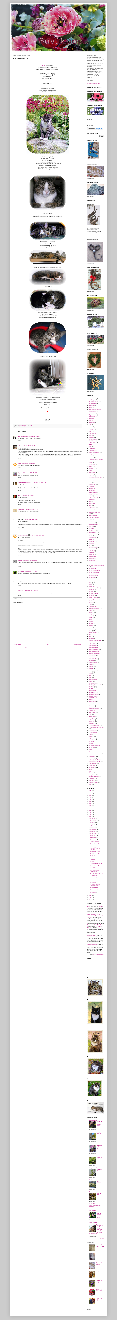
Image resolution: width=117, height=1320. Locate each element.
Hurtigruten (91, 437)
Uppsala (91, 751)
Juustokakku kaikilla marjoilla (96, 459)
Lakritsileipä (92, 522)
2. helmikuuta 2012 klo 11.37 (28, 495)
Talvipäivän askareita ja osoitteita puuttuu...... (96, 885)
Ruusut (90, 677)
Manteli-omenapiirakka (94, 570)
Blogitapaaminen (93, 415)
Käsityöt (91, 521)
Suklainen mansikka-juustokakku (94, 697)
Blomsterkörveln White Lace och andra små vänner (100, 1214)
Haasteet (91, 426)
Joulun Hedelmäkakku (94, 452)
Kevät (90, 482)
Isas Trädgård (92, 1210)
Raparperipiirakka (93, 662)
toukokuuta (93, 833)
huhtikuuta (93, 835)
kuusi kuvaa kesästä (94, 517)
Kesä (90, 474)
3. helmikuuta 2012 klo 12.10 (30, 560)
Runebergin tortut (93, 670)
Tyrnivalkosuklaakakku (94, 745)
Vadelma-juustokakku (94, 760)
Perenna (91, 625)
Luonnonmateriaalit (93, 547)
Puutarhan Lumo (93, 1180)
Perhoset (91, 627)
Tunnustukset (92, 740)
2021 (90, 797)
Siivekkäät (92, 856)
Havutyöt (91, 435)
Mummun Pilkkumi (93, 593)
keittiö (90, 470)
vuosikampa (92, 778)
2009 (90, 899)
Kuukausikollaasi (93, 515)
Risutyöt (91, 668)
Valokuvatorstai (92, 767)
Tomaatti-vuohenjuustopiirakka (96, 727)
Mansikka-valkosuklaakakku (96, 562)
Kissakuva (20, 590)
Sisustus (91, 688)
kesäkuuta (93, 831)
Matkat (90, 582)
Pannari (91, 617)
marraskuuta (93, 820)
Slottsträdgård (92, 692)
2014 (90, 812)
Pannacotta (92, 616)
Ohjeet (90, 610)
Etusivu (47, 644)
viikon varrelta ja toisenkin (94, 937)
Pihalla (90, 630)
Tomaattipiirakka (93, 732)
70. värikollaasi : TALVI (95, 853)
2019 (90, 801)
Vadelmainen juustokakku (95, 761)
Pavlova (91, 621)
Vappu (90, 769)
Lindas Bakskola (93, 1204)
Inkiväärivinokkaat (93, 439)
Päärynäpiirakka (93, 658)
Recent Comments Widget (98, 954)
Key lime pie (92, 488)
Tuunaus (91, 743)
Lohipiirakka (92, 541)
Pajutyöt (91, 614)
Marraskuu (91, 581)
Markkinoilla (92, 579)
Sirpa (19, 495)
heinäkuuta (93, 829)
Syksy (90, 703)
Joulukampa (92, 448)
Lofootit (91, 539)
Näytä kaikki (101, 1238)
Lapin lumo (91, 526)
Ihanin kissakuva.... (94, 887)
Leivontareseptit (93, 532)
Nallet (90, 604)
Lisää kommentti (18, 599)
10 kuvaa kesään (93, 398)
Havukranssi (92, 428)
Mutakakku (91, 602)
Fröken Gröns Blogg (94, 1132)
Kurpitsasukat (92, 507)
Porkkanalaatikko (93, 645)
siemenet (91, 681)
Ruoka (90, 672)
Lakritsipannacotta (93, 524)
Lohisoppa (91, 543)
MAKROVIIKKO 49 (94, 841)
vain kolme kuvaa (93, 763)
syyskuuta (93, 825)
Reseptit (91, 666)
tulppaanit (91, 736)
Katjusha (20, 560)
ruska (90, 675)
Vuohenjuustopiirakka (94, 776)
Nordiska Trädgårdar (94, 608)
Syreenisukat (92, 705)
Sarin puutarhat (93, 1120)
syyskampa (91, 706)
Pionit (90, 634)
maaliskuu (91, 552)
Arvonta (91, 407)
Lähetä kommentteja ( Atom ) (23, 647)
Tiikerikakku (92, 723)
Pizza (90, 636)
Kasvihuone (92, 468)
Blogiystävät (92, 416)
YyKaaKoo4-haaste (93, 782)
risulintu (100, 906)
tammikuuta (93, 892)
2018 (90, 803)
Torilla (90, 734)
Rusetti (90, 673)
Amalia (19, 463)
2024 (90, 791)
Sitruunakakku (92, 690)
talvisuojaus (92, 718)
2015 (90, 810)
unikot (90, 749)
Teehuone (91, 720)
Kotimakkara (92, 503)
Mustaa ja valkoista (93, 597)
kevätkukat (91, 486)
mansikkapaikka (93, 568)
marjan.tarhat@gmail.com (93, 83)
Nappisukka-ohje (93, 606)
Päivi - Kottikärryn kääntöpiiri (94, 914)
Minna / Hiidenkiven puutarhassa (95, 925)
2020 (90, 799)
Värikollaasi (92, 780)
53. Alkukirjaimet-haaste (96, 844)
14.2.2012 (92, 868)
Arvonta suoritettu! (94, 890)
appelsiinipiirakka (93, 403)
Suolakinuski (92, 699)
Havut (90, 431)
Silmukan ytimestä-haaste (95, 685)
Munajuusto (92, 595)
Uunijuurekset (92, 756)
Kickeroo (92, 861)
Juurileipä (91, 457)
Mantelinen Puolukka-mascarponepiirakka (94, 574)
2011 (90, 895)
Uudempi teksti (17, 644)
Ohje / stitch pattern (99, 1263)
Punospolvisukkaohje (94, 651)
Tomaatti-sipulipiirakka (94, 725)
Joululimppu (92, 450)
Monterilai (91, 591)
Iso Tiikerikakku (92, 443)
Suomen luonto (92, 701)
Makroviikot (92, 558)
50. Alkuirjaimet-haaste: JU (96, 873)
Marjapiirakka (92, 577)
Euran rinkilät (92, 422)
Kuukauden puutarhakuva (95, 509)
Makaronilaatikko (93, 556)
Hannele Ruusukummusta (24, 482)
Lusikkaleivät (92, 551)
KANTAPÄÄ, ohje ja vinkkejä (95, 849)
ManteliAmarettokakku (94, 572)
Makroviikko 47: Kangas (96, 863)
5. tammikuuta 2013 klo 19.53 (31, 590)
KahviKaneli (21, 509)
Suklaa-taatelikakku (93, 694)
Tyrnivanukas (92, 747)
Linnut (90, 536)
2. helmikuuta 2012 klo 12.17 (31, 509)
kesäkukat (91, 476)
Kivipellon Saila (91, 935)
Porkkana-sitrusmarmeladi (95, 640)
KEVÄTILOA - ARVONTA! (99, 1290)
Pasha (90, 619)
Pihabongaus (92, 629)
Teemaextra (92, 721)
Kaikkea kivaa (92, 464)
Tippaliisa (20, 472)
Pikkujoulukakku (93, 632)
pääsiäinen (91, 660)
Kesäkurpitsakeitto (93, 481)
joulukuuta (93, 818)
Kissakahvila (92, 490)
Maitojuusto (92, 554)
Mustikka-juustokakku (94, 599)
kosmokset (91, 499)
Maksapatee (92, 560)
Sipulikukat (91, 687)
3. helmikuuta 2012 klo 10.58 (30, 519)
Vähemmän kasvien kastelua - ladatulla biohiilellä (99, 1124)
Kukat (90, 505)
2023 (90, 793)
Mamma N (20, 571)
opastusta (91, 612)
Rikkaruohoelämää (94, 1156)
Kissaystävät (22, 426)
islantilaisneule (92, 441)
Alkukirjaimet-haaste (94, 401)
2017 (90, 806)
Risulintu (98, 1254)
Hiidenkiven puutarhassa (95, 1144)
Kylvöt (90, 519)
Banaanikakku (92, 411)
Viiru (90, 771)
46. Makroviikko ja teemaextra (94, 870)
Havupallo (91, 429)
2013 (90, 814)
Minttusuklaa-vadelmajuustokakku (94, 587)
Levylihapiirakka (93, 534)
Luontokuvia (92, 549)
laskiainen (91, 528)
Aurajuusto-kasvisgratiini (95, 409)
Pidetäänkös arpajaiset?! (99, 1281)
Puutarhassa (92, 657)
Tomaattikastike (93, 730)
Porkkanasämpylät (93, 647)
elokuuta (92, 827)
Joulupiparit (92, 454)
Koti (90, 501)
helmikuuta (93, 840)
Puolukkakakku (92, 655)
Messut (91, 584)
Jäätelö (91, 463)
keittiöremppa (92, 472)
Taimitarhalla (92, 712)
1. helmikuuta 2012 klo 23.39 (28, 446)
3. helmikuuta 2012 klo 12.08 (37, 535)
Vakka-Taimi (92, 765)
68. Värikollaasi (93, 875)
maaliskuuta (93, 837)
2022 (90, 795)
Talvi (90, 714)
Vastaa (19, 440)
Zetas (90, 784)
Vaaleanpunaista (94, 877)
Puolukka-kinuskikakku (94, 653)
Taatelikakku (92, 710)
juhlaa (90, 456)
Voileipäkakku (92, 775)
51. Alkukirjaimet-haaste (96, 865)
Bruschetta (91, 418)
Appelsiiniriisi (92, 405)
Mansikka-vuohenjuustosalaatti (96, 565)
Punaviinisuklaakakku (94, 649)
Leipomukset (92, 530)
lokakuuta (92, 822)
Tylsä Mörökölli (22, 436)
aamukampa (92, 400)
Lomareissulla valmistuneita (96, 880)
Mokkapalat (92, 589)
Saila (19, 446)
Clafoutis (91, 420)
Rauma (91, 664)
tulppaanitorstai (92, 738)
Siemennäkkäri (92, 683)
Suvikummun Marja (23, 535)
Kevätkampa (92, 484)
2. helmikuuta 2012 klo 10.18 (39, 482)
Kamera (91, 466)
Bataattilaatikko (92, 413)
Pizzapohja (91, 638)
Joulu (90, 446)
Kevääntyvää (93, 846)
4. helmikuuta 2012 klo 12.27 (30, 571)
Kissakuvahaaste (93, 492)
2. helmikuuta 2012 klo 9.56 (30, 472)
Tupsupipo (91, 741)
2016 (90, 808)
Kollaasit (91, 496)
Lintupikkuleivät (92, 537)
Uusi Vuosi (91, 758)
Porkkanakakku (92, 644)
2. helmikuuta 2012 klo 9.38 (28, 463)
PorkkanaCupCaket (93, 642)
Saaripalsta (92, 1192)
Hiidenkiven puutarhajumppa (100, 1147)
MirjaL (88, 906)
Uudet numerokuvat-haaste (95, 753)
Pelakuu (91, 623)
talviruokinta (92, 716)
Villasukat (91, 773)
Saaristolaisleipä (93, 679)
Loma (90, 545)
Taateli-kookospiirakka (94, 708)
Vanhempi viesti (77, 644)
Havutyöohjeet (92, 433)
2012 (90, 816)
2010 (90, 897)
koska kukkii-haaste (94, 497)
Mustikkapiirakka (93, 601)
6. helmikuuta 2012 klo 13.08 (30, 581)
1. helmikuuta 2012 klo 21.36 (33, 436)
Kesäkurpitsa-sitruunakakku (95, 477)
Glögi (90, 424)
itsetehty (91, 444)
